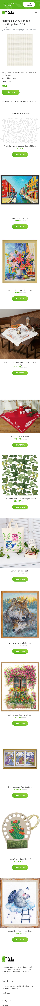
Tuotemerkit (15, 73)
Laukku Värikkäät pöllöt (20, 571)
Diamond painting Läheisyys (20, 643)
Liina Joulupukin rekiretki (20, 437)
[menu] (35, 12)
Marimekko (32, 73)
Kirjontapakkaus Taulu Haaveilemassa (20, 931)
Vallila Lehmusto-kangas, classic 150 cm (20, 146)
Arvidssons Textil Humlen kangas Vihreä (20, 499)
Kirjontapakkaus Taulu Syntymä (20, 787)
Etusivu (4, 27)
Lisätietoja (10, 92)
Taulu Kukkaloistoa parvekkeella (20, 715)
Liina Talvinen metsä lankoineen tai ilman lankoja (20, 363)
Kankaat (24, 73)
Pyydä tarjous (29, 4)
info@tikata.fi (6, 993)
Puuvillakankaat (7, 75)
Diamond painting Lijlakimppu (20, 290)
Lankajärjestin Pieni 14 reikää (20, 859)
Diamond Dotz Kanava (20, 218)
